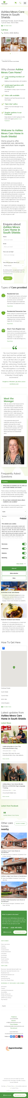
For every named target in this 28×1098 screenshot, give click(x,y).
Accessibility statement (21, 1086)
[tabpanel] (14, 44)
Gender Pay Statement (6, 995)
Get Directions (6, 25)
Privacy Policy (10, 1086)
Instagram (22, 1036)
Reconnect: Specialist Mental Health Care (11, 969)
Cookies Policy (14, 1088)
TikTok (19, 1036)
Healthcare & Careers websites (14, 1090)
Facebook (11, 1036)
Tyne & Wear (4, 961)
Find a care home (8, 60)
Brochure (8, 1095)
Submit (7, 278)
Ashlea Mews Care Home (11, 815)
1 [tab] (10, 53)
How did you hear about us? (11, 262)
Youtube (16, 1036)
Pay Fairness (4, 999)
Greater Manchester (6, 951)
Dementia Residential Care (7, 974)
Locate (3, 648)
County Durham (5, 949)
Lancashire (3, 953)
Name (4, 236)
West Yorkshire (5, 962)
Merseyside (3, 957)
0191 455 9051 (11, 33)
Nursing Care (4, 976)
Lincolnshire (4, 955)
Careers (3, 988)
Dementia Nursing (5, 978)
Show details (20, 563)
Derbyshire (3, 948)
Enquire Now (21, 1095)
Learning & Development (7, 990)
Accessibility (4, 992)
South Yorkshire (5, 959)
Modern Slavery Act (6, 994)
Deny (14, 578)
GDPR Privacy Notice (6, 997)
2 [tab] (12, 53)
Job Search (3, 986)
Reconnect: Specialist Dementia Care (10, 971)
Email (4, 243)
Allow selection (14, 573)
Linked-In (14, 1036)
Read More (10, 306)
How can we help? (8, 251)
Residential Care (5, 972)
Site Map (3, 1086)
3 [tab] (14, 53)
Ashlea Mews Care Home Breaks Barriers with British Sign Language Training (14, 786)
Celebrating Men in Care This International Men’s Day (12, 747)
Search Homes (20, 823)
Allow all (14, 568)
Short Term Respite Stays (7, 980)
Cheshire (3, 946)
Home (2, 60)
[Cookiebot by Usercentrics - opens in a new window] (20, 519)
